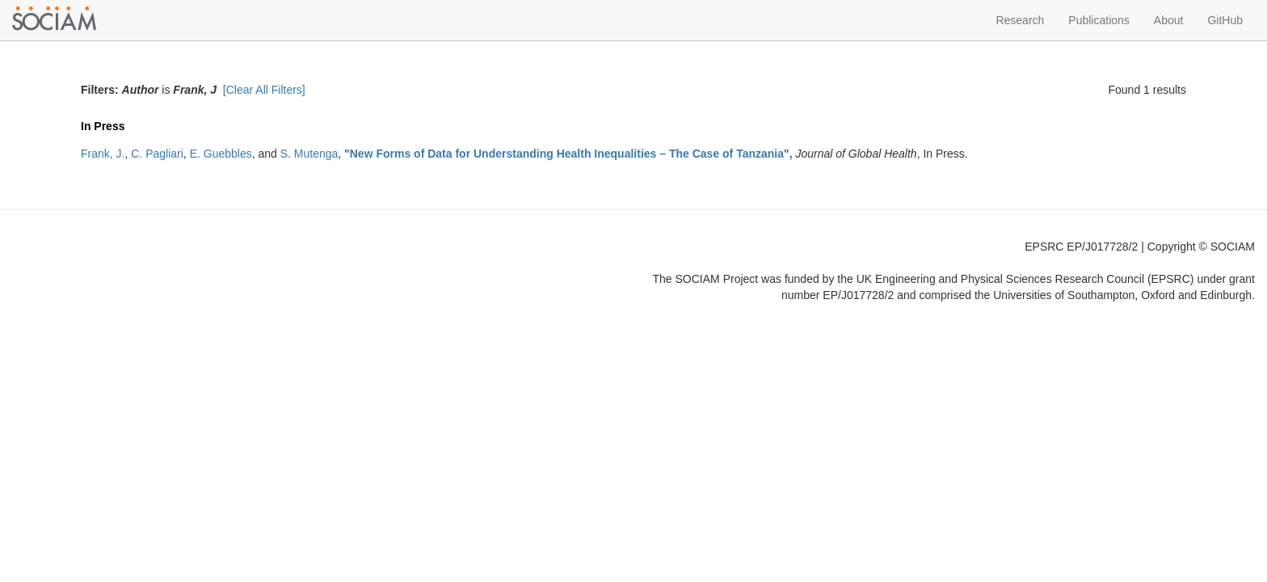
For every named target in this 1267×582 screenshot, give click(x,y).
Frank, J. (102, 153)
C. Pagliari (157, 153)
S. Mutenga (309, 153)
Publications (1099, 20)
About (1169, 20)
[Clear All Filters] (264, 89)
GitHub (1225, 20)
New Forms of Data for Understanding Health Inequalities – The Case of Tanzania (567, 153)
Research (1020, 20)
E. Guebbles (221, 153)
